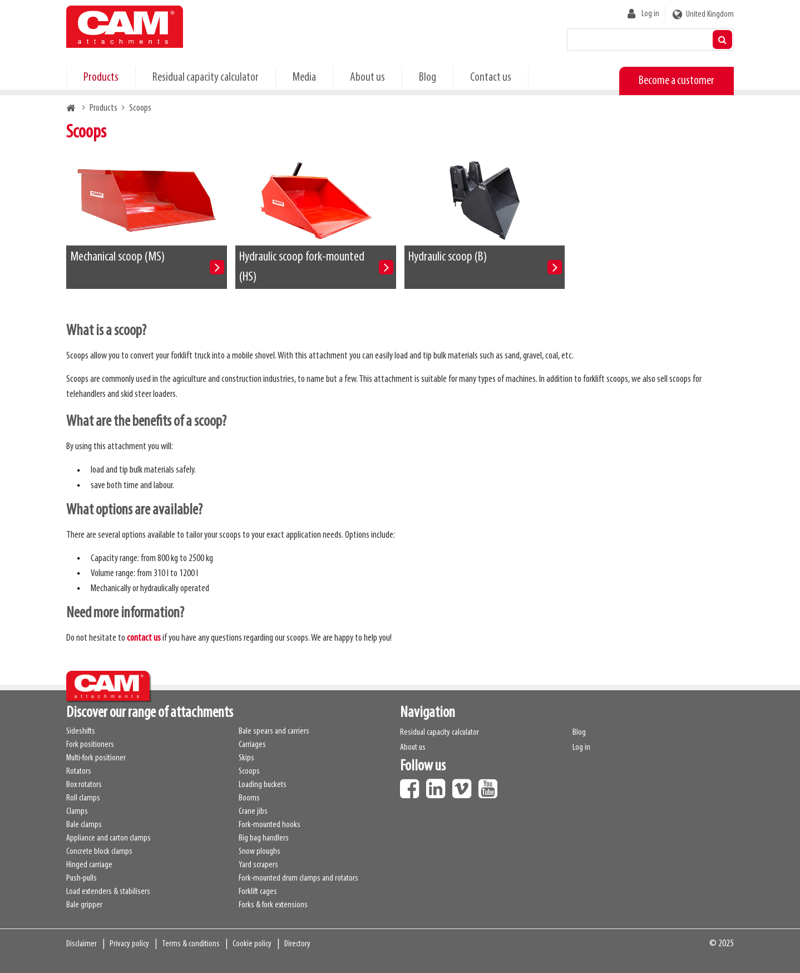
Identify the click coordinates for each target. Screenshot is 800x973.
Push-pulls (81, 878)
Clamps (77, 811)
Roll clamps (83, 798)
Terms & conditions (191, 944)
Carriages (252, 744)
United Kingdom (710, 14)
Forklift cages (258, 891)
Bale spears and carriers (274, 731)
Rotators (78, 771)
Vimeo (464, 785)
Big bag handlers (264, 838)
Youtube (490, 785)
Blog (427, 77)
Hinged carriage (89, 865)
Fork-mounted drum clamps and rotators (298, 878)
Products (100, 77)
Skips (246, 758)
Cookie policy (252, 944)
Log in (650, 13)
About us (367, 77)
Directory (297, 944)
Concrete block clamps (99, 851)
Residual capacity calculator (205, 77)
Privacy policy (129, 944)
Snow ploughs (259, 851)
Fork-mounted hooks (269, 824)
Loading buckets (263, 784)
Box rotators (84, 784)
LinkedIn (438, 785)
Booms (249, 798)
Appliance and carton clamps (108, 838)
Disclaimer (81, 944)
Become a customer (676, 81)
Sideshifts (80, 731)
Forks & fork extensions (273, 905)
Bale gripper (84, 905)
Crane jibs (253, 811)
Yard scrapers (258, 865)
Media (304, 77)
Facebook (412, 785)
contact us (144, 638)
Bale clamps (84, 824)
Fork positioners (90, 744)
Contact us (490, 77)
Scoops (249, 771)
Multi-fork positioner (96, 758)
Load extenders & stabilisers (108, 891)
